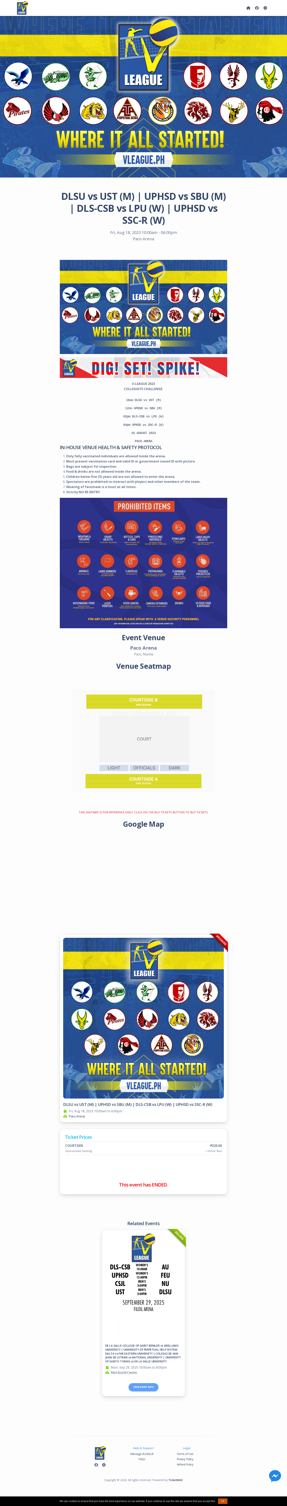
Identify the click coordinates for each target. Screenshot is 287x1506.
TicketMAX (175, 1480)
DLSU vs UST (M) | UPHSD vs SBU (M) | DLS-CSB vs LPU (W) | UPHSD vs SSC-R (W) (137, 1104)
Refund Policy (185, 1464)
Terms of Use (185, 1454)
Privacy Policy (185, 1459)
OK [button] (222, 1501)
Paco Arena (77, 1116)
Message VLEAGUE (142, 1454)
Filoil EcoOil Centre (124, 1372)
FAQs (142, 1459)
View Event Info (143, 1387)
